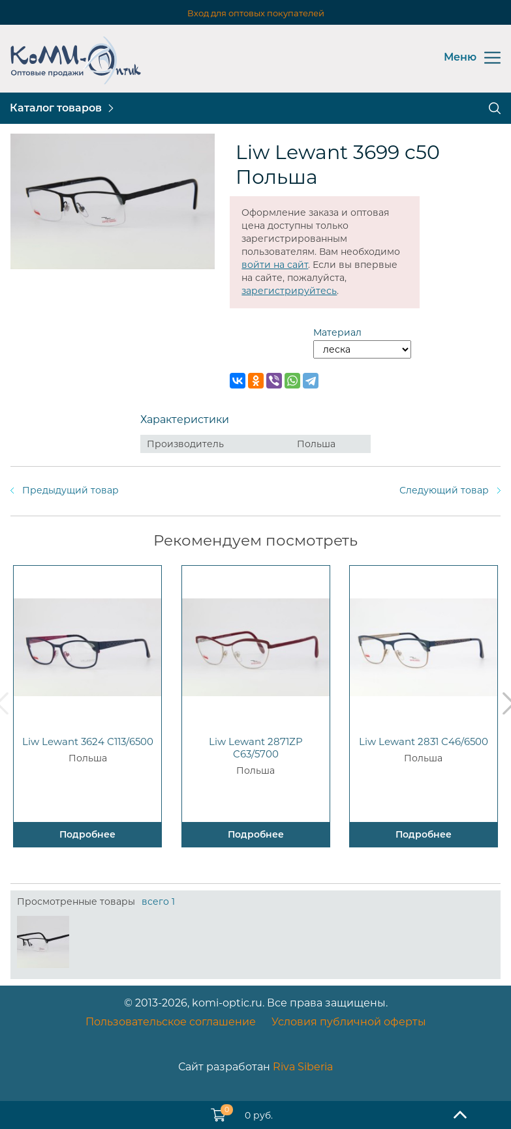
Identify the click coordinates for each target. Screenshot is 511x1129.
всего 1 (158, 901)
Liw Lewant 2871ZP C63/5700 (256, 747)
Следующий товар (444, 490)
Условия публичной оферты (348, 1022)
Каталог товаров (56, 108)
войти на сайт (274, 265)
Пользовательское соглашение (170, 1022)
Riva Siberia (303, 1067)
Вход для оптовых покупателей (255, 13)
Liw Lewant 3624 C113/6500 (87, 741)
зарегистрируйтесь (289, 291)
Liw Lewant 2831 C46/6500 (423, 741)
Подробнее (87, 834)
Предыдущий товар (70, 490)
